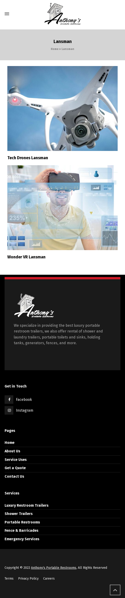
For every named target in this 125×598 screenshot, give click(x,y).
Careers (49, 579)
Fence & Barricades (21, 530)
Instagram (24, 410)
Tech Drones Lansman (27, 157)
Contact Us (14, 476)
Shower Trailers (19, 513)
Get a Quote (15, 468)
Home (54, 49)
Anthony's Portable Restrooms (53, 568)
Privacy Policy (28, 579)
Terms (9, 579)
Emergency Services (22, 539)
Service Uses (16, 459)
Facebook (24, 399)
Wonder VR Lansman (26, 257)
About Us (12, 451)
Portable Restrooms (22, 522)
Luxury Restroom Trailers (26, 505)
